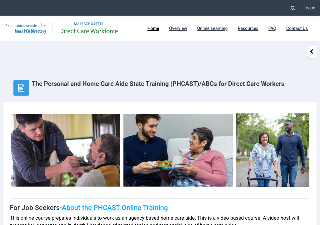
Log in (309, 7)
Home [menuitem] (153, 28)
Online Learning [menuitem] (212, 28)
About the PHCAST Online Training (129, 193)
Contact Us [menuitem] (297, 28)
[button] (293, 8)
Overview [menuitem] (178, 28)
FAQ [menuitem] (272, 28)
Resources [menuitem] (248, 28)
